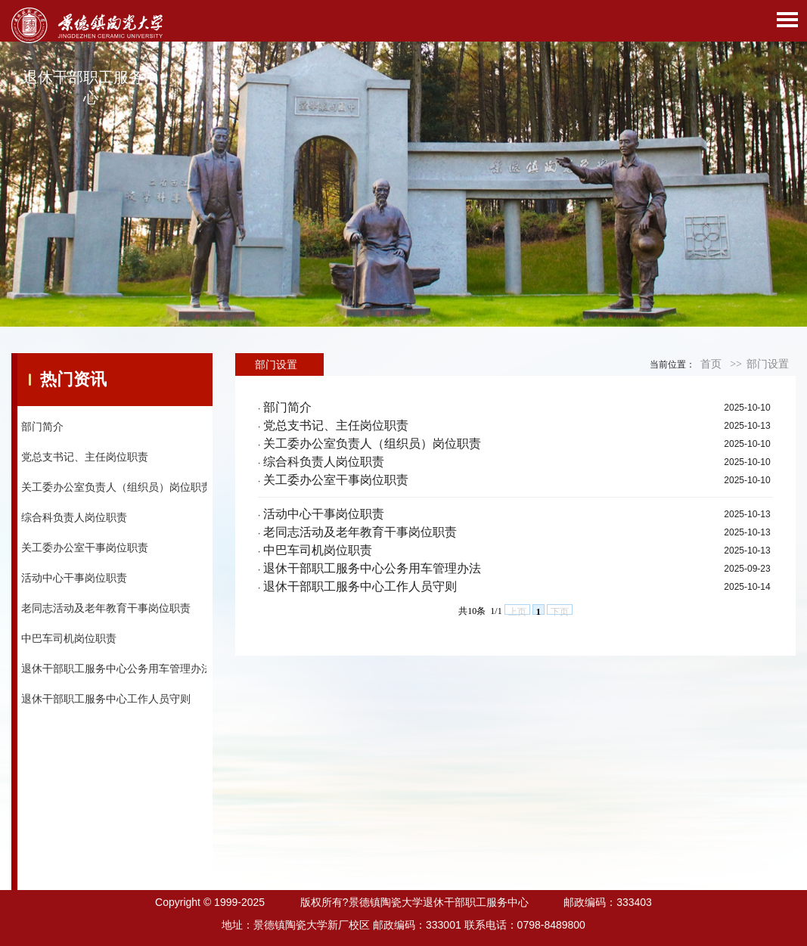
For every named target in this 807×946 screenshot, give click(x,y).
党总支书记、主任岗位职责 (84, 457)
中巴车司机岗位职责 (68, 638)
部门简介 (42, 426)
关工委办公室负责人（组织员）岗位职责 (116, 487)
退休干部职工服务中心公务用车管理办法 (116, 668)
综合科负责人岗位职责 (74, 517)
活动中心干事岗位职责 (74, 578)
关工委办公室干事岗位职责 (84, 547)
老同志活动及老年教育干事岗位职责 (106, 608)
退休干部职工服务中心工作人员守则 (106, 699)
